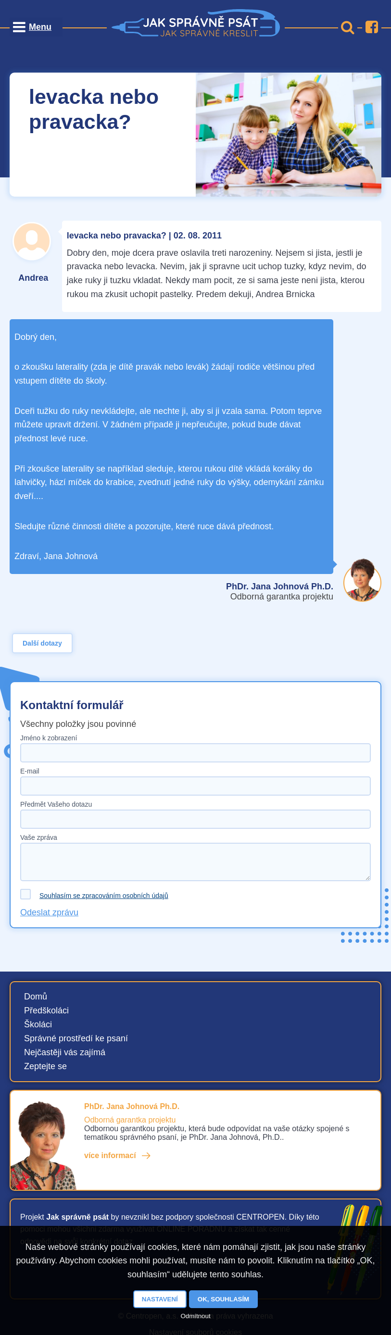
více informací (110, 1155)
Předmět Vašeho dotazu (56, 804)
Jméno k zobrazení (48, 738)
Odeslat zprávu (49, 912)
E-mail (29, 771)
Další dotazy (42, 643)
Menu (40, 27)
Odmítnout (195, 1316)
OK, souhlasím (223, 1299)
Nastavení (160, 1299)
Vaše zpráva (38, 837)
